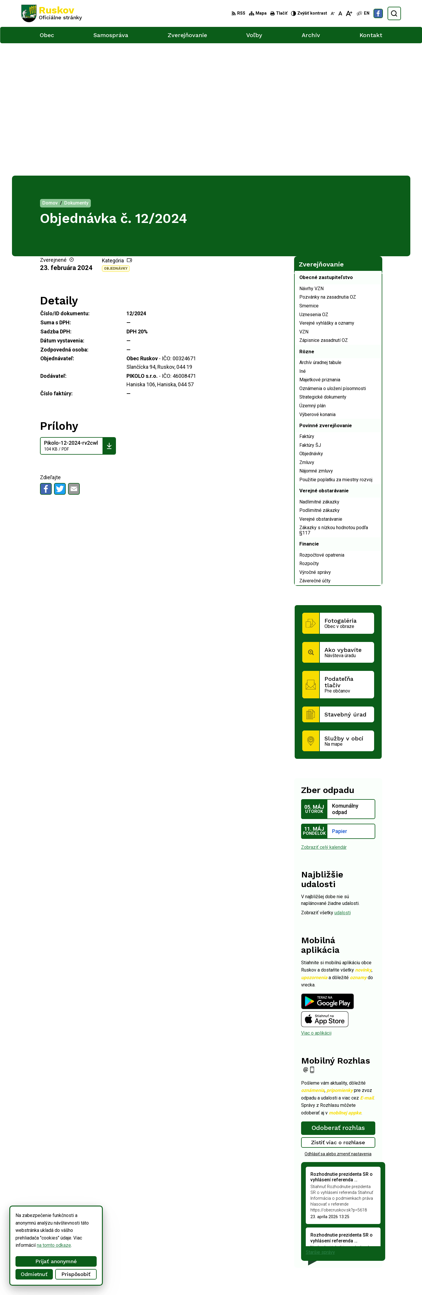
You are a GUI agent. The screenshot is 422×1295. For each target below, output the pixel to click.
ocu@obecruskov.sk (357, 1252)
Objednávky (116, 136)
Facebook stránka (355, 1258)
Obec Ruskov (173, 1279)
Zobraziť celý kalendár (324, 714)
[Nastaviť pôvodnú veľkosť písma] (340, 13)
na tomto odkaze (54, 1245)
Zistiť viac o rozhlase (338, 1010)
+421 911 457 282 (356, 1245)
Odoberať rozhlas (338, 995)
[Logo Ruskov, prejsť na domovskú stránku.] (51, 13)
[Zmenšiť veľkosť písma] (332, 13)
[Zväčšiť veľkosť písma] (349, 13)
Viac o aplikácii (316, 900)
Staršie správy (320, 1120)
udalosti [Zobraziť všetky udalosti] (342, 780)
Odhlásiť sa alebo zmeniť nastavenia (338, 1021)
